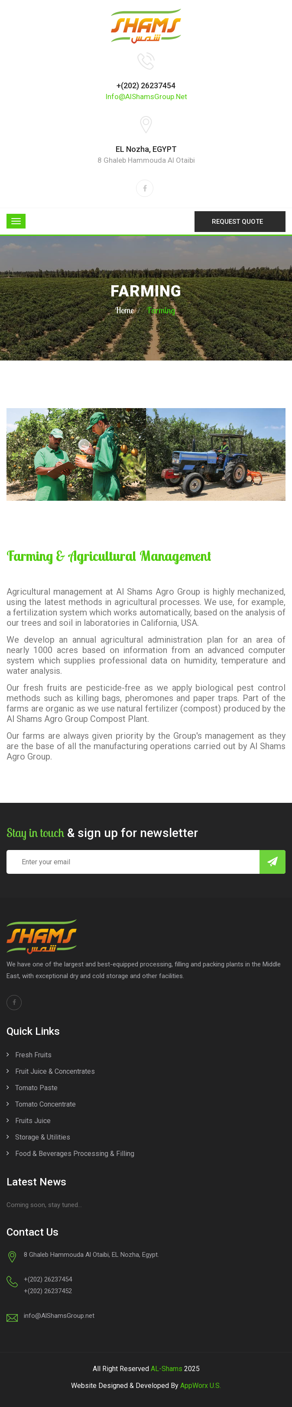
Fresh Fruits (33, 1055)
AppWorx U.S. (200, 1385)
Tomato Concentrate (45, 1104)
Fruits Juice (33, 1121)
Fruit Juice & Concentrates (55, 1071)
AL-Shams (166, 1369)
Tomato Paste (36, 1088)
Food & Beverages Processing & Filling (74, 1153)
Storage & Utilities (42, 1137)
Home (124, 310)
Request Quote (237, 221)
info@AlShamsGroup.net (146, 96)
